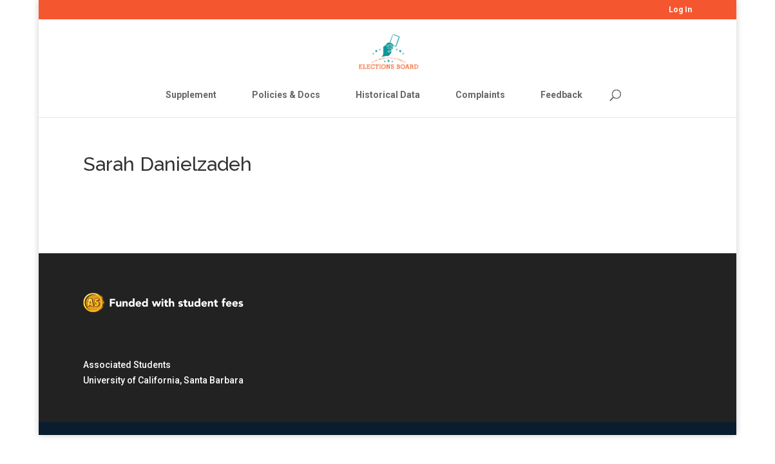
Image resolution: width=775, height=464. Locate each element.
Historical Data (388, 95)
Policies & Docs (286, 95)
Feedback (561, 95)
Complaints (480, 95)
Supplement (191, 95)
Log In (680, 10)
